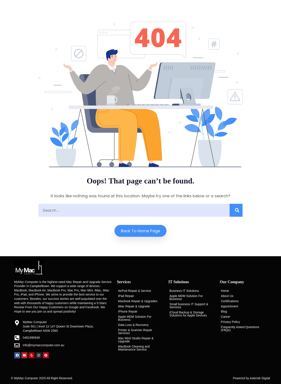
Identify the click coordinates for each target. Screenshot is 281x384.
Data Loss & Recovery (133, 325)
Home (225, 290)
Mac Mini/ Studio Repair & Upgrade (136, 340)
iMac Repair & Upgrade (134, 306)
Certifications (230, 301)
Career (225, 316)
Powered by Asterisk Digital (251, 378)
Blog (224, 311)
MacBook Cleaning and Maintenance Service (134, 348)
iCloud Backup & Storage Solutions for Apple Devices (188, 314)
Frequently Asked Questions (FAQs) (240, 328)
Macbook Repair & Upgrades (137, 301)
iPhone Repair (128, 311)
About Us (227, 296)
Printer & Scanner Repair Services (135, 331)
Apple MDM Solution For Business (135, 318)
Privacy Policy (230, 322)
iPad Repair (126, 296)
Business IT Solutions (184, 290)
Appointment (229, 306)
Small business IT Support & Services (189, 305)
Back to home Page (140, 231)
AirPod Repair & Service (134, 290)
